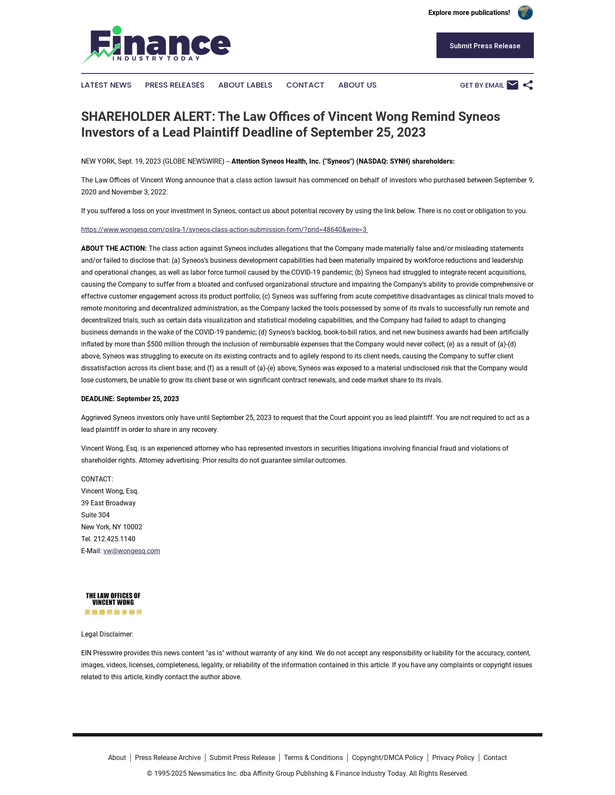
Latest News (106, 85)
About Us (357, 85)
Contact (305, 85)
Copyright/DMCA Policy (387, 758)
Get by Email (489, 85)
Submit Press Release (242, 758)
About (117, 758)
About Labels (245, 85)
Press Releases (175, 85)
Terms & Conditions (313, 758)
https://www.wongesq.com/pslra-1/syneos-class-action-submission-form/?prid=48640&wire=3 (223, 230)
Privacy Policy (453, 758)
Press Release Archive (168, 758)
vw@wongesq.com (131, 551)
